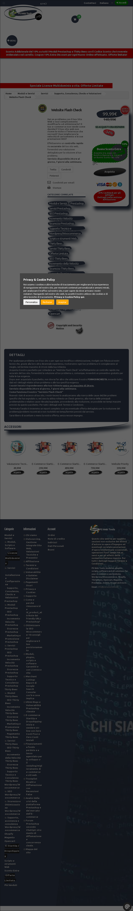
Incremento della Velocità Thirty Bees (64, 269)
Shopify (53, 313)
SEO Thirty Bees (58, 263)
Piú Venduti (55, 293)
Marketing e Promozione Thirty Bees (13, 732)
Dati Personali (56, 551)
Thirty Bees (56, 248)
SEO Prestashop (58, 218)
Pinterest (54, 175)
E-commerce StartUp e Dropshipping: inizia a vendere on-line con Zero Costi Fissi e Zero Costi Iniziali (34, 732)
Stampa (57, 188)
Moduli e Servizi (58, 203)
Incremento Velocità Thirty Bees (12, 715)
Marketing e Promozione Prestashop (13, 643)
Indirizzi (52, 547)
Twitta (53, 169)
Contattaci (90, 3)
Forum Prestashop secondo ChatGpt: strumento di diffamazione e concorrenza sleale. (33, 838)
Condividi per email (63, 182)
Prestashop (56, 208)
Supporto (31, 601)
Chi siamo (31, 540)
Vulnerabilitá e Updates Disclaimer (33, 580)
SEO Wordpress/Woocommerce (65, 299)
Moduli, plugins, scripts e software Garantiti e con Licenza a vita (34, 668)
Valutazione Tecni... (17, 469)
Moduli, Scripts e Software (10, 550)
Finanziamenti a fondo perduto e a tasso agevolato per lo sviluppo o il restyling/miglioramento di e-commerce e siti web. (34, 764)
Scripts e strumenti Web (63, 243)
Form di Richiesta (97, 384)
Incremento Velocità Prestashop (61, 223)
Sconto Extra (12, 875)
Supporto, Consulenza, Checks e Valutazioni (66, 289)
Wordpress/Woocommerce (65, 238)
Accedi (122, 2)
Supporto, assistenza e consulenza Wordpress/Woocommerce (65, 309)
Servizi (53, 283)
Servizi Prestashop (60, 213)
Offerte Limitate (58, 258)
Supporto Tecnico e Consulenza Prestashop (62, 233)
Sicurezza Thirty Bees (61, 273)
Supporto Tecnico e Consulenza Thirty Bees (62, 279)
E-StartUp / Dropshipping (12, 856)
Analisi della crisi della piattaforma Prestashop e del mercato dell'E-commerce (33, 812)
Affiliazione (32, 566)
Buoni (51, 554)
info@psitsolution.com (108, 592)
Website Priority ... (121, 469)
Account (51, 534)
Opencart (54, 318)
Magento (66, 313)
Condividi (66, 169)
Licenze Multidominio (12, 563)
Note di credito (56, 544)
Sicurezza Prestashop (61, 228)
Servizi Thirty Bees (60, 253)
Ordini (51, 540)
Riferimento (54, 112)
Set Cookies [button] (127, 906)
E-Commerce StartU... (43, 469)
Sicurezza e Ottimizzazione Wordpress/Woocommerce (65, 304)
